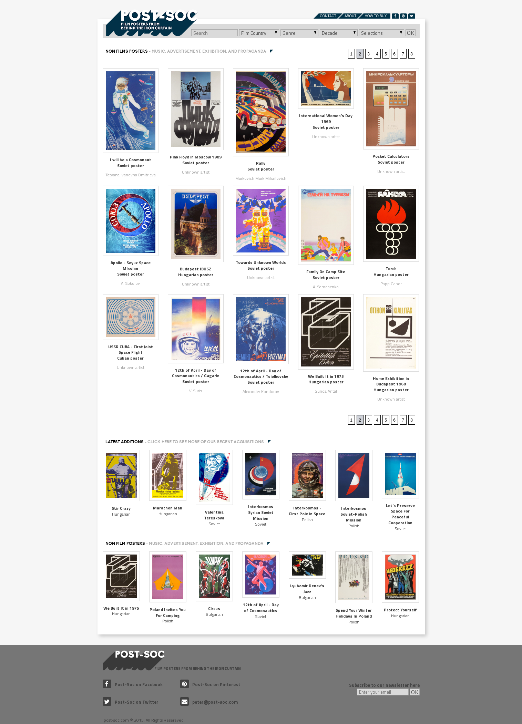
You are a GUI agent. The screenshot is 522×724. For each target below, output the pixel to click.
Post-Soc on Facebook (133, 684)
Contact (328, 16)
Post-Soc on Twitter (130, 702)
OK (410, 32)
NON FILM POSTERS (184, 543)
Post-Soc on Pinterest (210, 684)
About (350, 16)
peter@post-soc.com (209, 702)
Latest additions (184, 441)
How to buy (376, 16)
